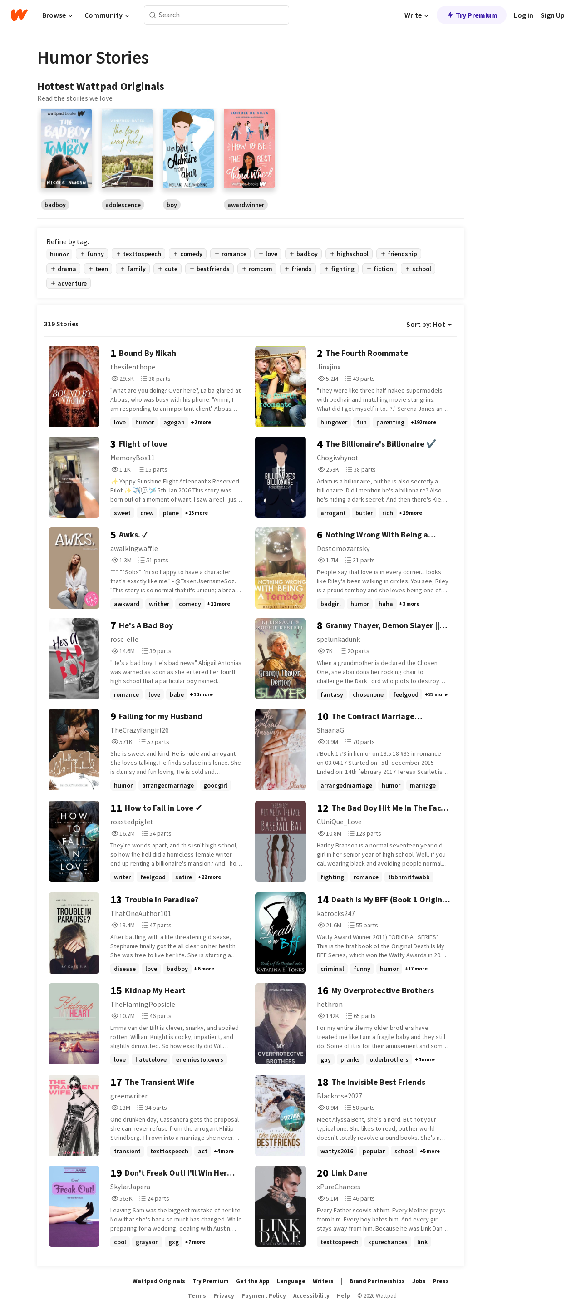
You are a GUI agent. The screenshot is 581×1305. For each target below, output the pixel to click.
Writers (323, 1281)
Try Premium (471, 15)
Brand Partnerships (377, 1281)
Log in (523, 15)
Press (441, 1281)
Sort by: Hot (429, 324)
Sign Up (553, 15)
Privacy (223, 1296)
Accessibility (311, 1296)
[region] (250, 159)
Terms (197, 1296)
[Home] (19, 15)
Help (343, 1296)
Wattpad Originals (159, 1281)
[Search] (153, 15)
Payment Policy (263, 1296)
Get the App (253, 1281)
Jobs (419, 1281)
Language (291, 1281)
